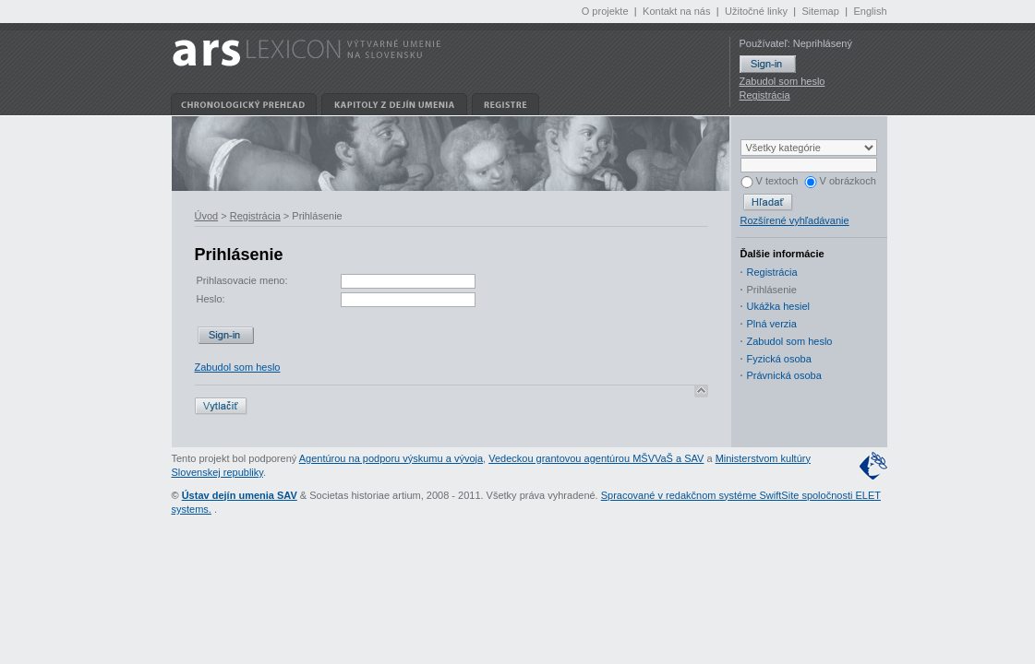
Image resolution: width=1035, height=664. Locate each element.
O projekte (605, 11)
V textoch (769, 180)
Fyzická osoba (779, 358)
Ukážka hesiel (778, 306)
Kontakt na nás (676, 11)
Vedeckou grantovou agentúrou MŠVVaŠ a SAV (596, 458)
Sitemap (819, 11)
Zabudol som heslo (782, 81)
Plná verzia (772, 323)
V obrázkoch (840, 180)
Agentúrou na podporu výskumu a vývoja (391, 458)
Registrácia (765, 95)
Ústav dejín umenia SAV (239, 495)
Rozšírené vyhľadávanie (794, 220)
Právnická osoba (784, 375)
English (869, 11)
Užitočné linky (756, 11)
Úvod (207, 215)
